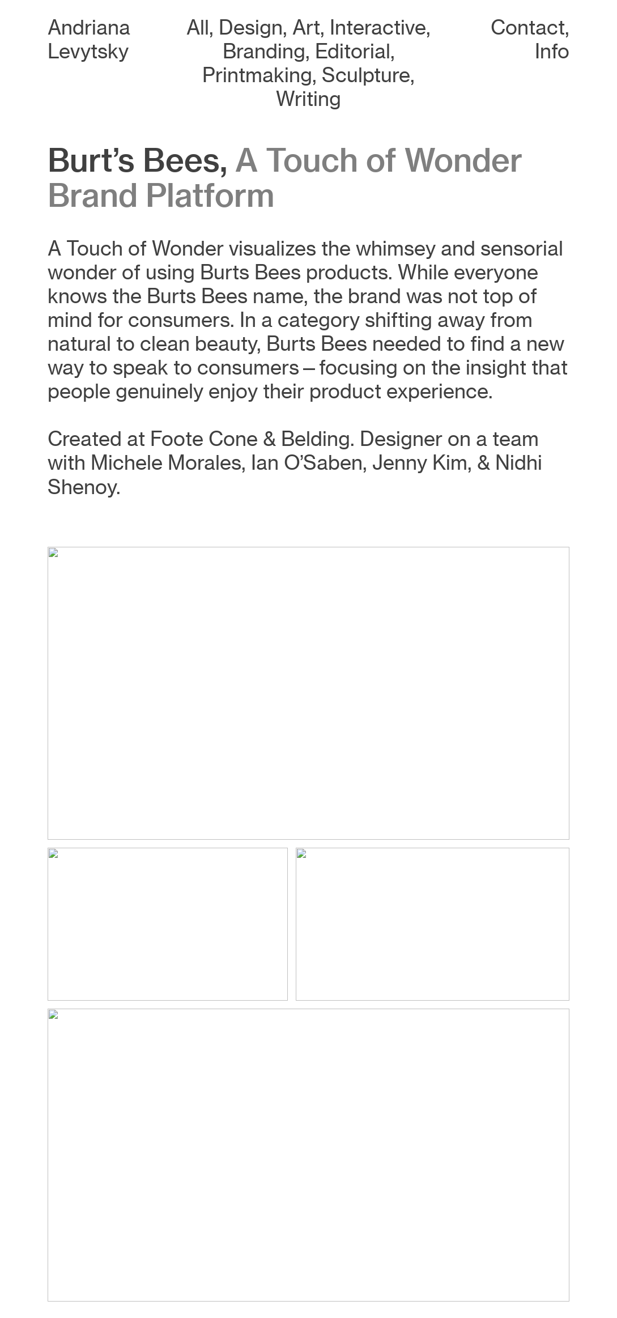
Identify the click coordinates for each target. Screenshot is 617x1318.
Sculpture (366, 75)
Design (251, 27)
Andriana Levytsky (89, 39)
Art (306, 27)
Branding (264, 51)
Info (552, 51)
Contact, (530, 27)
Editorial (352, 51)
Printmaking (257, 75)
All (197, 27)
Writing (308, 99)
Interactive (378, 27)
